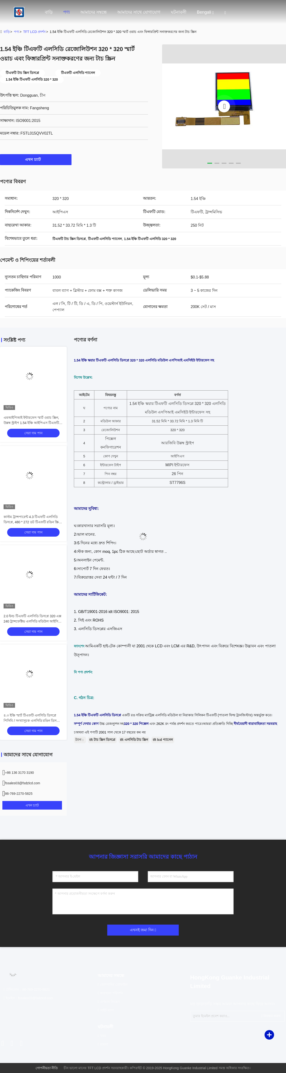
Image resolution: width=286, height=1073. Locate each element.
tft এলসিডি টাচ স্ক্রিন (134, 740)
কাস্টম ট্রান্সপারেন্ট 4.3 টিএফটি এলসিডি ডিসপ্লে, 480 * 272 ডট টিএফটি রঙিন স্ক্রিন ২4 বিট (32, 522)
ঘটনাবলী (178, 12)
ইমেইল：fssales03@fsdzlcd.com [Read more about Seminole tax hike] (28, 998)
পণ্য (66, 12)
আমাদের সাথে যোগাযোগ (138, 12)
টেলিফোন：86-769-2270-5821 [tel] (26, 989)
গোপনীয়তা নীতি (47, 1068)
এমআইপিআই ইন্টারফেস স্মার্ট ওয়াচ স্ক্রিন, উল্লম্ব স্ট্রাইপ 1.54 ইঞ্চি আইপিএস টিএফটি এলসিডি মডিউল (31, 423)
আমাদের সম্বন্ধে (93, 12)
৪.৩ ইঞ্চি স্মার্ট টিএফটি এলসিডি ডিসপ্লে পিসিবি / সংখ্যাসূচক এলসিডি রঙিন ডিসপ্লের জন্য (33, 720)
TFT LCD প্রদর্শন (34, 32)
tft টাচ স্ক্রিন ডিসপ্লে (102, 740)
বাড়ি (49, 12)
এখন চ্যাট (35, 159)
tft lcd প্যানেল (163, 740)
